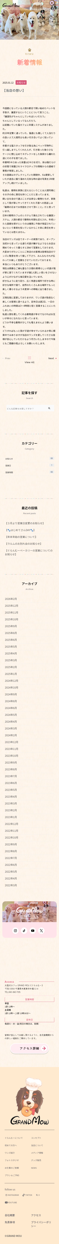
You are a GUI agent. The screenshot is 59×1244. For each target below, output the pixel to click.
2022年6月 (11, 865)
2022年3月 (11, 885)
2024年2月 (11, 735)
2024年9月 (11, 694)
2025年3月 (11, 660)
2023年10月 (11, 756)
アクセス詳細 (29, 1048)
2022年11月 (11, 831)
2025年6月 (11, 640)
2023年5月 (11, 790)
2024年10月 (11, 687)
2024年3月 (11, 728)
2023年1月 (11, 817)
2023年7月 (11, 776)
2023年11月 (11, 749)
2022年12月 (11, 824)
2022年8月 (11, 851)
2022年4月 (11, 878)
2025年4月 (11, 653)
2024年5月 (11, 715)
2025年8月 (11, 633)
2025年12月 (11, 605)
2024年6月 (11, 708)
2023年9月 (11, 762)
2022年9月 (11, 844)
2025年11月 (11, 612)
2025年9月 (11, 626)
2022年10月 (11, 837)
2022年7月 (11, 858)
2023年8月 (11, 769)
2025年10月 (11, 619)
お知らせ (21, 82)
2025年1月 (11, 674)
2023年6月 (11, 783)
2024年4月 (11, 721)
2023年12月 (11, 742)
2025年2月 (11, 667)
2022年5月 (11, 871)
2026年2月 (11, 599)
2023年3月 (11, 803)
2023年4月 (11, 796)
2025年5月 (11, 646)
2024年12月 (11, 680)
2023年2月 (11, 810)
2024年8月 (11, 701)
